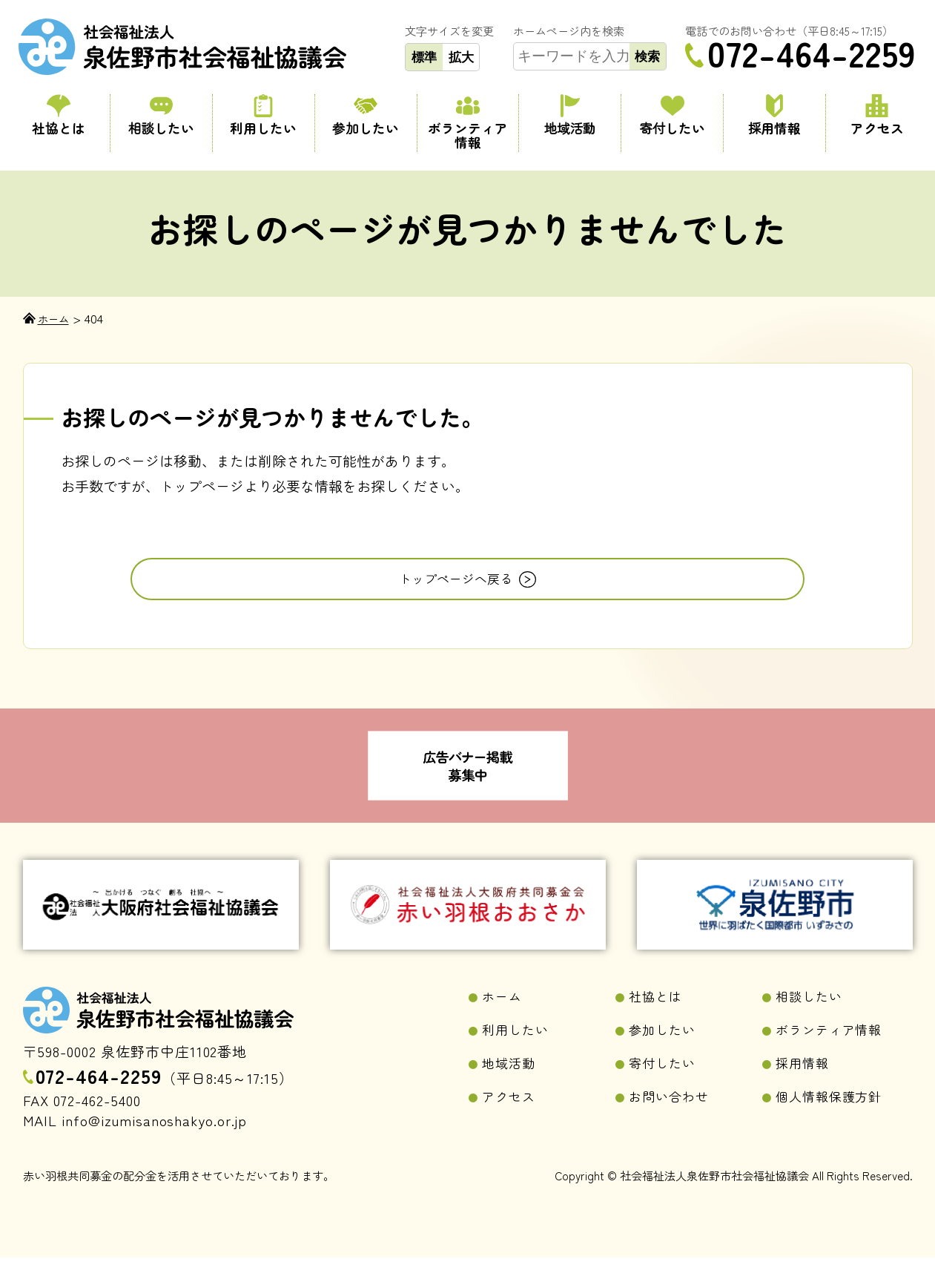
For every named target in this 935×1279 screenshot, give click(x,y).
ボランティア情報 (467, 123)
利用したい (263, 116)
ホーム (505, 1018)
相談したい (161, 116)
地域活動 (570, 116)
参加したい (365, 116)
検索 (647, 57)
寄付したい (672, 116)
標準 (424, 57)
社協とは (59, 116)
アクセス (877, 116)
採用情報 (774, 116)
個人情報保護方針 (835, 1123)
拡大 (461, 57)
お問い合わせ (674, 1123)
